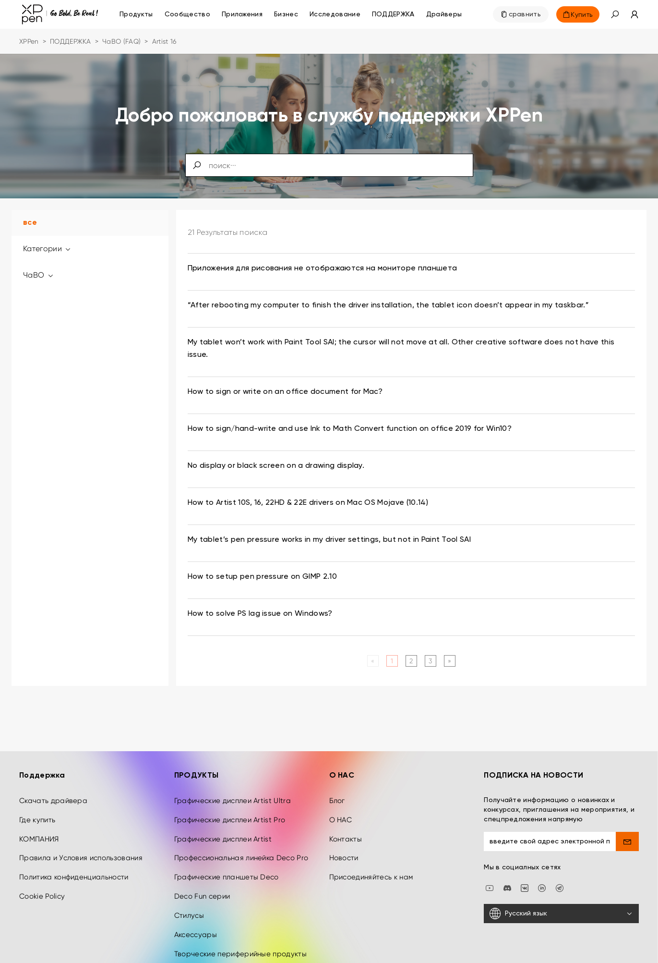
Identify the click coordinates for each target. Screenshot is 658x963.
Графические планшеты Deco (226, 856)
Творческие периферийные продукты (240, 932)
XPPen (29, 41)
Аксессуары (195, 913)
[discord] (507, 866)
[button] (615, 14)
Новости (344, 837)
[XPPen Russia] (559, 866)
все (30, 223)
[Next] (449, 661)
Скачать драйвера (53, 779)
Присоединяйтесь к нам (371, 856)
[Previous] (372, 661)
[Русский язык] (561, 892)
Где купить (37, 798)
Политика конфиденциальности (74, 856)
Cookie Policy (42, 875)
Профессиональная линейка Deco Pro (241, 837)
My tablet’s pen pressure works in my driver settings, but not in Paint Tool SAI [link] (329, 540)
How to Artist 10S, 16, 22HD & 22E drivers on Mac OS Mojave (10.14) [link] (308, 503)
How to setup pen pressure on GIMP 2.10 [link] (262, 577)
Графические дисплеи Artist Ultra (232, 779)
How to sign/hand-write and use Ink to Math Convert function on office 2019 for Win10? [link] (350, 429)
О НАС (340, 798)
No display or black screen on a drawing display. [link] (276, 466)
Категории (47, 248)
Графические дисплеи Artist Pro (230, 798)
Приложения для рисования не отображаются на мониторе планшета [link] (322, 268)
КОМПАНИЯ (39, 818)
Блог (337, 779)
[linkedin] (542, 866)
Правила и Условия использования (81, 837)
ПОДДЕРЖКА (70, 41)
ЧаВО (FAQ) (121, 41)
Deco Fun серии (202, 875)
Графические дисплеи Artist (223, 818)
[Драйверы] (444, 14)
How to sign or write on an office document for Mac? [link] (285, 392)
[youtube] (489, 866)
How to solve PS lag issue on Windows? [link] (260, 614)
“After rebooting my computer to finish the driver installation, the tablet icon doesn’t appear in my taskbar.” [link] (388, 305)
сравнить (525, 14)
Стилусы (189, 894)
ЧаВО (38, 275)
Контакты (345, 818)
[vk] (524, 866)
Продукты (136, 14)
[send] (627, 820)
